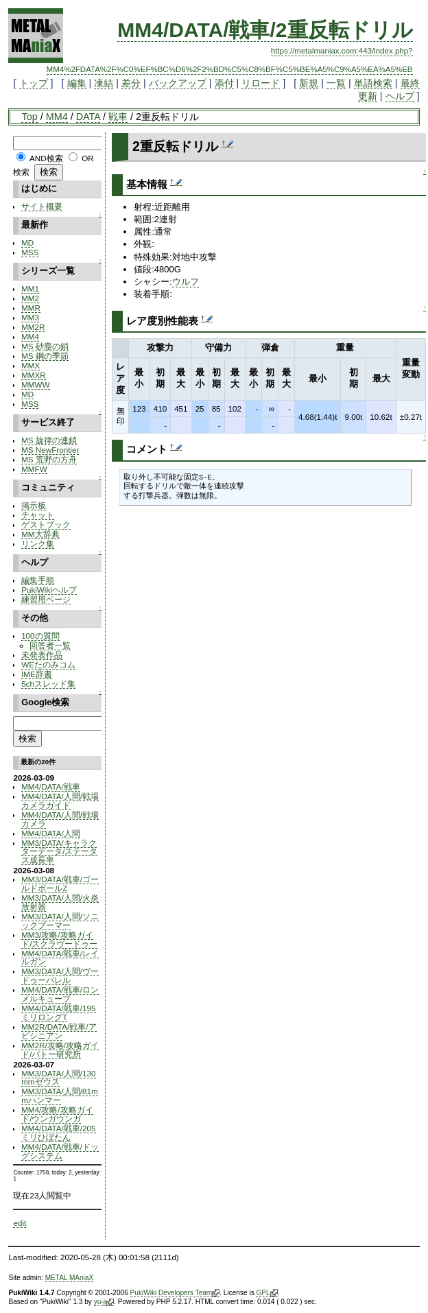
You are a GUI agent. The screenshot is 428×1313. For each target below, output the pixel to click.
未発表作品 (41, 654)
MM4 (57, 116)
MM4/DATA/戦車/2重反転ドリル (264, 30)
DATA (88, 116)
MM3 (30, 317)
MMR (30, 307)
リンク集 (37, 543)
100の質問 (40, 635)
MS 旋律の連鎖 (49, 440)
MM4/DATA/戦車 (50, 786)
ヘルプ (399, 96)
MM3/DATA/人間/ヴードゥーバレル (60, 975)
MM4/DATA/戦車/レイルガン (60, 958)
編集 (76, 83)
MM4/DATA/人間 (50, 833)
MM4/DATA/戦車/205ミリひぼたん (58, 1133)
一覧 (336, 83)
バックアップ (177, 83)
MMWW (35, 384)
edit (19, 1222)
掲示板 (33, 505)
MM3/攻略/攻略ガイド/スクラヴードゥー (59, 939)
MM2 (30, 298)
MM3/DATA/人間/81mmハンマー (59, 1095)
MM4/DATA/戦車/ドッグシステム (60, 1151)
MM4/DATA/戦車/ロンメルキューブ (60, 994)
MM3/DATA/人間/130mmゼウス (58, 1078)
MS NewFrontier (50, 449)
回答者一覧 (50, 645)
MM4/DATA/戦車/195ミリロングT (58, 1012)
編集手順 (37, 580)
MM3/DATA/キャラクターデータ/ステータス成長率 (59, 851)
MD (27, 242)
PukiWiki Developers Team (175, 1293)
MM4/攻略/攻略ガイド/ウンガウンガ (57, 1114)
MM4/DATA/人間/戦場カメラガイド (60, 800)
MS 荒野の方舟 (49, 459)
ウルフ (185, 281)
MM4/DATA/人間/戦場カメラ (60, 819)
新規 (308, 83)
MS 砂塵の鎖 (45, 346)
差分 (131, 83)
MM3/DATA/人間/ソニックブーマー (60, 921)
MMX (30, 365)
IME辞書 (36, 674)
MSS (29, 252)
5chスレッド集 (48, 683)
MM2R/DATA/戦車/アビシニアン (58, 1031)
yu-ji (104, 1302)
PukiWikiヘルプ (49, 589)
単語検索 (373, 83)
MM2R (33, 326)
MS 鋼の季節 (45, 355)
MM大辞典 (40, 534)
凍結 (103, 83)
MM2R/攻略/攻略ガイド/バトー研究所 (60, 1049)
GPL (266, 1293)
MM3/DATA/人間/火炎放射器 (60, 902)
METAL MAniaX (69, 1277)
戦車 (118, 116)
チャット (37, 514)
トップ (33, 83)
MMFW (34, 468)
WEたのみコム (48, 664)
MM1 (30, 288)
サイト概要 (41, 206)
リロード (260, 83)
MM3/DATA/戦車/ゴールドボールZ (60, 883)
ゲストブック (46, 524)
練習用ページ (46, 599)
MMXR (33, 374)
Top (29, 116)
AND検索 (46, 158)
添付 (224, 83)
